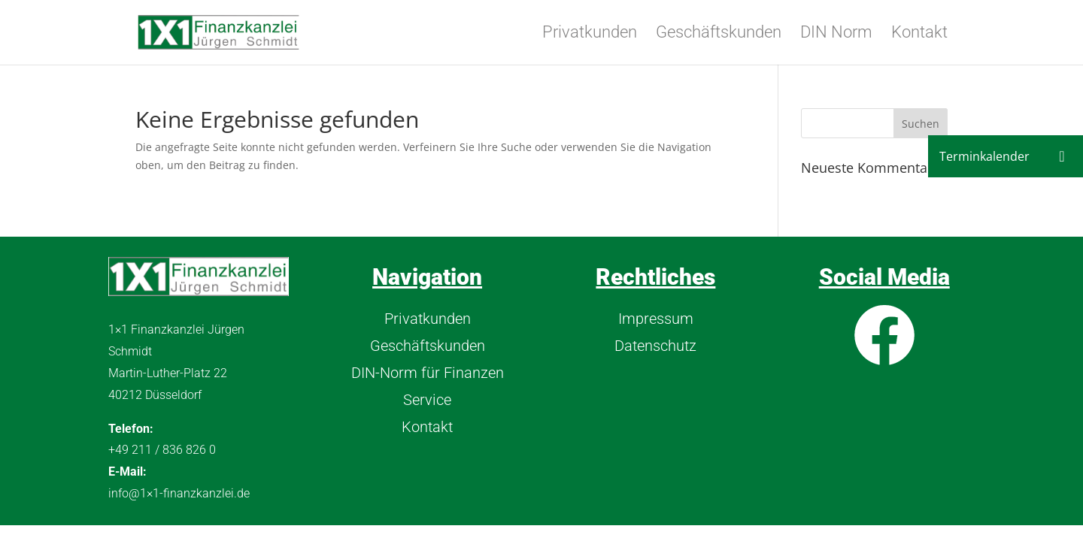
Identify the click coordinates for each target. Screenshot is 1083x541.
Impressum (655, 319)
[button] (1062, 156)
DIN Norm (836, 34)
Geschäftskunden (718, 34)
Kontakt (919, 34)
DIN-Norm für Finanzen (427, 373)
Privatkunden (589, 34)
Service (427, 400)
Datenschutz (655, 346)
